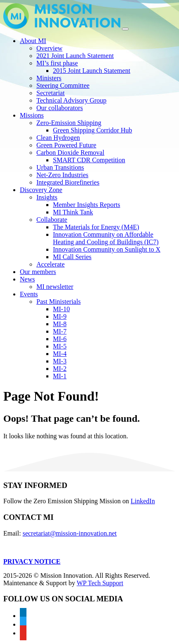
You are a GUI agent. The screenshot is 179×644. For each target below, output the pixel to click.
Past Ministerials (58, 301)
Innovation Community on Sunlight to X (106, 249)
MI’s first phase (57, 63)
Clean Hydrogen (58, 137)
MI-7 (60, 331)
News (27, 279)
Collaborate (51, 219)
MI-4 (60, 353)
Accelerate (50, 264)
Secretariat (50, 92)
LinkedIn (143, 501)
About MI (33, 40)
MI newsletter (54, 286)
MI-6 (60, 338)
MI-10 (61, 308)
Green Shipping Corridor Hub (92, 130)
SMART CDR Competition (89, 159)
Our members (38, 271)
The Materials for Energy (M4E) (96, 227)
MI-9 (60, 316)
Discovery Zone (41, 189)
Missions (32, 115)
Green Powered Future (66, 145)
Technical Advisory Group (71, 100)
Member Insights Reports (86, 204)
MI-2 (60, 368)
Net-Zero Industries (62, 174)
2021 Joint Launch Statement (75, 55)
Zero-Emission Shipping (68, 122)
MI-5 (60, 346)
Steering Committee (62, 85)
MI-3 (60, 361)
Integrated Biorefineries (67, 182)
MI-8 (60, 323)
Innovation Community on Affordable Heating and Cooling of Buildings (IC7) (106, 238)
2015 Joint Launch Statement (91, 70)
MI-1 (60, 376)
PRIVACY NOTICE (31, 561)
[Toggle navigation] (125, 29)
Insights (46, 197)
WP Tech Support (99, 582)
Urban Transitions (60, 167)
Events (29, 294)
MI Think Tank (73, 212)
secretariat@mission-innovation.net (70, 533)
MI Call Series (72, 256)
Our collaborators (59, 107)
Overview (49, 48)
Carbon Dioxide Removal (70, 152)
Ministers (48, 78)
